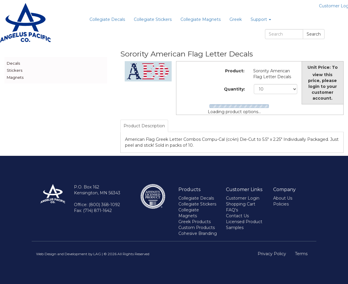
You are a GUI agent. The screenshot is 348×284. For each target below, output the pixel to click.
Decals (13, 63)
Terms (301, 253)
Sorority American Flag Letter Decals (272, 73)
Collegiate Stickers (153, 19)
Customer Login (242, 198)
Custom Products (196, 227)
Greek (235, 19)
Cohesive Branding (197, 233)
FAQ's (232, 210)
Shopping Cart (240, 204)
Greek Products (194, 221)
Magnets (15, 77)
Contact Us (237, 215)
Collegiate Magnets (200, 19)
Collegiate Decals (107, 19)
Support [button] (261, 19)
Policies (281, 204)
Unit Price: (319, 67)
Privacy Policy (272, 253)
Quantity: (234, 89)
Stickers (14, 70)
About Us (282, 198)
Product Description (144, 125)
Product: (234, 70)
